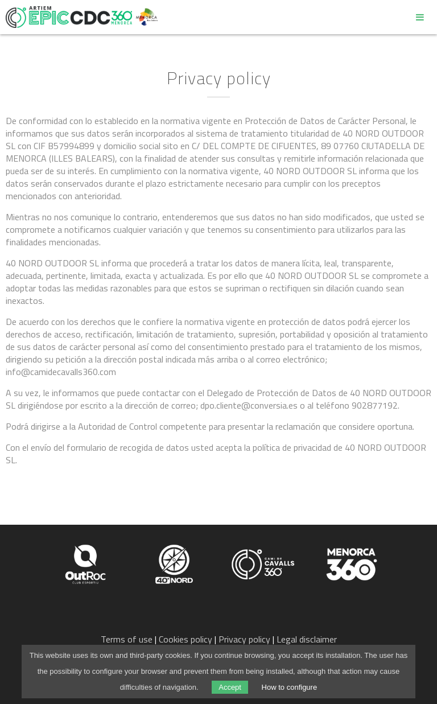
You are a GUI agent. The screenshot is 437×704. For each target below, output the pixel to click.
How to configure (290, 687)
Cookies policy (185, 639)
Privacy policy (244, 639)
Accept (229, 687)
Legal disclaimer (307, 639)
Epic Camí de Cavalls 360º (69, 17)
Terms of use (126, 639)
